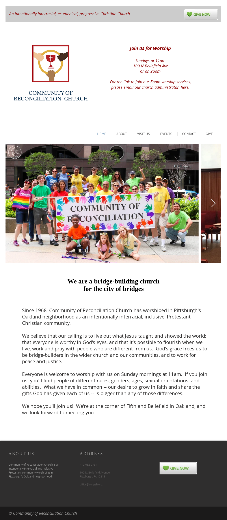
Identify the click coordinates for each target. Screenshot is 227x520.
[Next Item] (213, 203)
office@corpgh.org (91, 484)
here (184, 87)
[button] (121, 134)
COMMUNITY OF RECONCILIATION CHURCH (51, 96)
